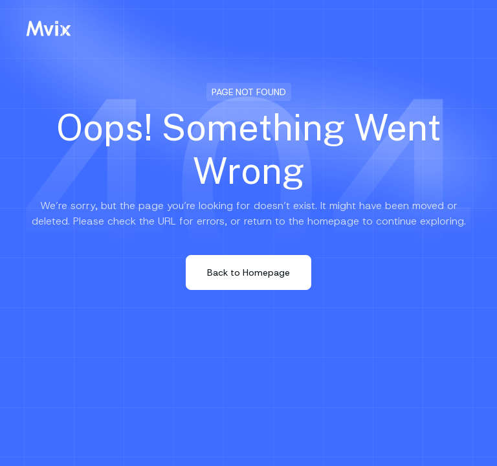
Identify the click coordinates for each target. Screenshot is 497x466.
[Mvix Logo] (48, 28)
